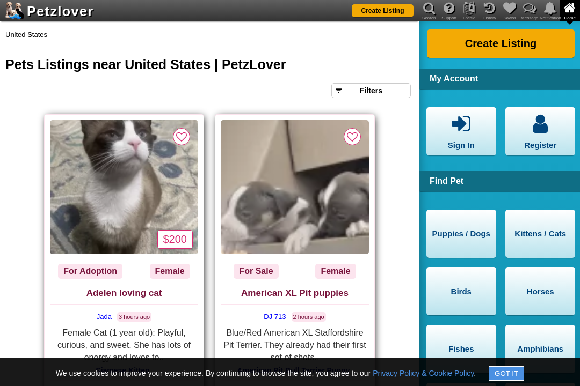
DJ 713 (275, 317)
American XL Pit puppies (295, 293)
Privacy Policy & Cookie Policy (423, 373)
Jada (104, 317)
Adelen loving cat (124, 293)
